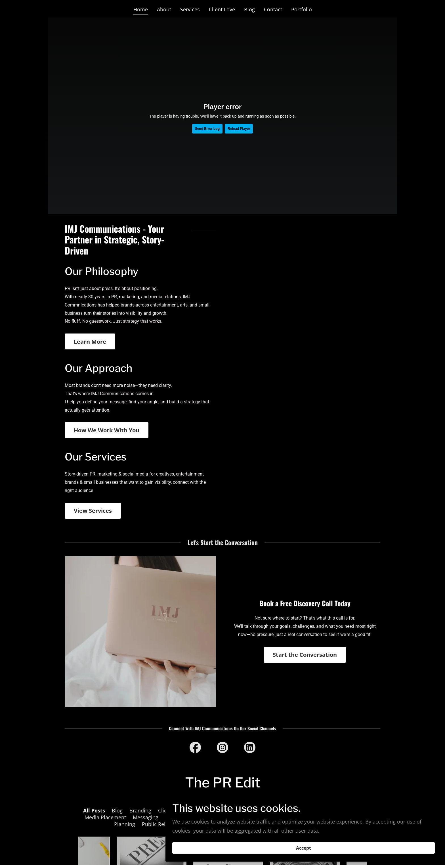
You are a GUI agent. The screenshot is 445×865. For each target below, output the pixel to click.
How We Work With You (106, 430)
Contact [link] (273, 9)
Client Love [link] (222, 9)
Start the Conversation (305, 654)
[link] (195, 748)
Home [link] (140, 9)
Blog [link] (249, 9)
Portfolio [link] (301, 9)
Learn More (90, 341)
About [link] (164, 9)
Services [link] (190, 9)
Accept (381, 844)
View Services (93, 510)
